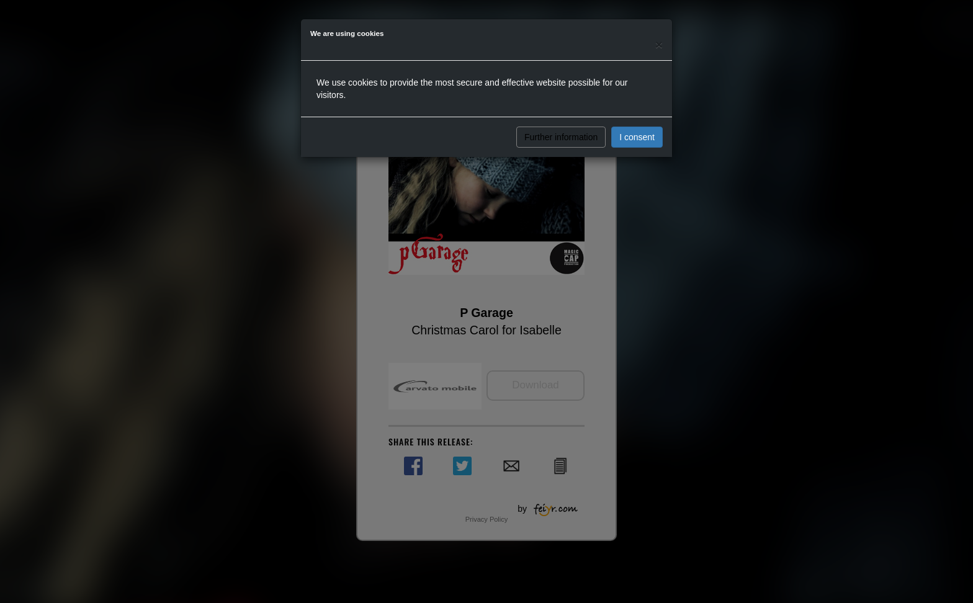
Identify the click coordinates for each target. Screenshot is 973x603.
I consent (637, 137)
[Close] (659, 44)
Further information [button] (561, 137)
